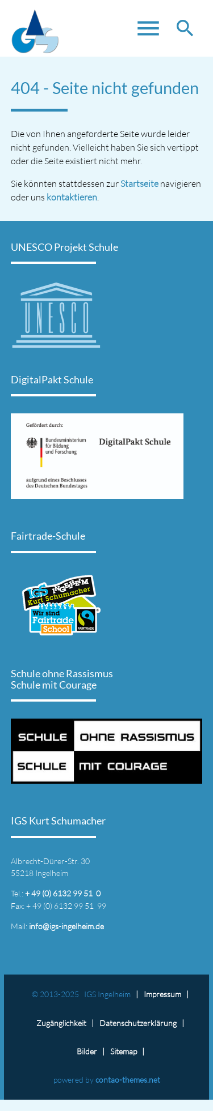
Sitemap (123, 1051)
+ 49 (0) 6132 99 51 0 (63, 893)
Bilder (87, 1051)
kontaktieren (72, 197)
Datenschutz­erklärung (138, 1023)
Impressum (162, 994)
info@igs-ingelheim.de (66, 926)
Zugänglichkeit (61, 1023)
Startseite (139, 183)
